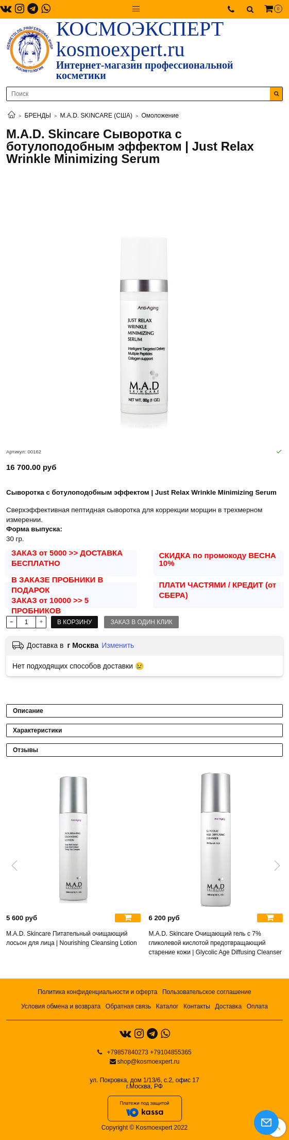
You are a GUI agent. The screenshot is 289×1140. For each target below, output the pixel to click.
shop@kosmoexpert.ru (148, 1061)
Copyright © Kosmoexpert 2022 (144, 1128)
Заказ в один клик (141, 622)
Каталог (167, 1006)
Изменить (117, 645)
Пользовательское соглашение (206, 992)
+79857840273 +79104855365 (148, 1052)
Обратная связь (128, 1006)
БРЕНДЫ (38, 115)
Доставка (228, 1006)
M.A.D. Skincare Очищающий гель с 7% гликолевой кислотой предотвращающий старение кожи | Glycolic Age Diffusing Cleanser (215, 943)
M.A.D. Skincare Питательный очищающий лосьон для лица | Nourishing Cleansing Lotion (71, 938)
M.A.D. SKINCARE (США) (96, 115)
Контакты (196, 1006)
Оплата (257, 1006)
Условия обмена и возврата (60, 1006)
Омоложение (159, 115)
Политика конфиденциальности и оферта (97, 992)
